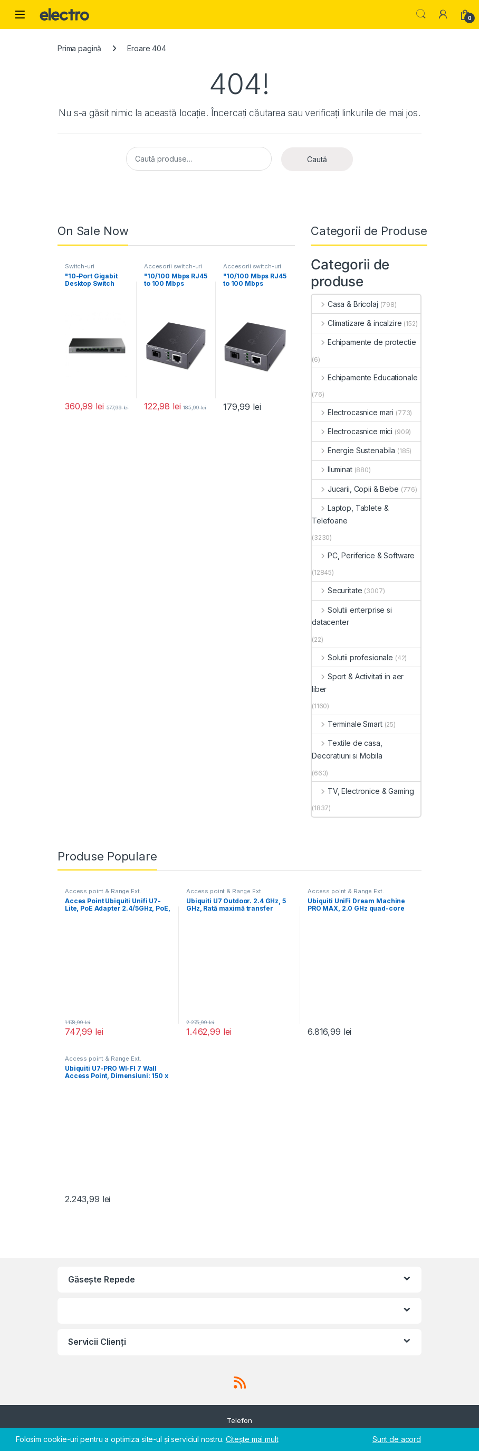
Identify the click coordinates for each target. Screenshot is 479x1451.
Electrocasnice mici (352, 431)
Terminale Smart (347, 723)
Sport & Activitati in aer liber (358, 683)
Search (421, 14)
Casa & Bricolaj (345, 303)
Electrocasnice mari (353, 412)
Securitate (337, 590)
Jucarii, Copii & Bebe (355, 488)
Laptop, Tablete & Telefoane (350, 514)
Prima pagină (79, 48)
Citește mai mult (252, 1439)
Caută (317, 159)
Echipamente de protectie (364, 342)
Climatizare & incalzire (357, 323)
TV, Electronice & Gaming (363, 791)
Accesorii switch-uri (173, 266)
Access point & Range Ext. (103, 891)
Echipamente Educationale (364, 377)
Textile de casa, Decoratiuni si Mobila (347, 749)
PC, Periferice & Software (363, 555)
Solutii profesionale (352, 657)
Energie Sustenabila (353, 450)
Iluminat (332, 469)
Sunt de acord (396, 1439)
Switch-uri (79, 266)
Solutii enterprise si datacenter (352, 616)
